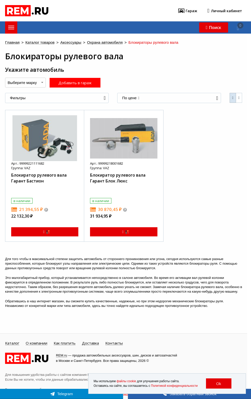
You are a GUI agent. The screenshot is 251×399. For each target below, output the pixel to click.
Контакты (114, 343)
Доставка (90, 343)
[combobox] (25, 83)
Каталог (12, 343)
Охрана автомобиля (105, 42)
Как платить (65, 343)
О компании (36, 343)
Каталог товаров (40, 42)
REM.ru (61, 355)
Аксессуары (70, 42)
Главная (12, 42)
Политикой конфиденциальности (174, 386)
